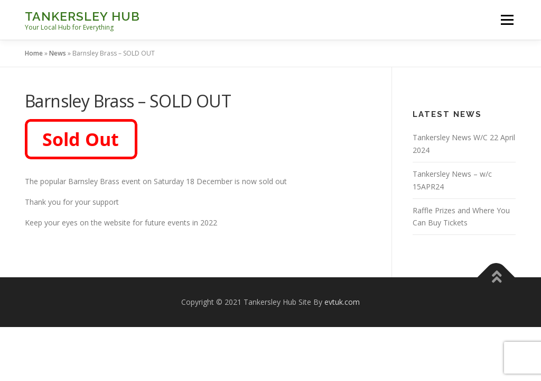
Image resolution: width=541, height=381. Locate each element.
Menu (507, 20)
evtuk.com (342, 302)
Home (34, 53)
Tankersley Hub (82, 16)
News (57, 53)
